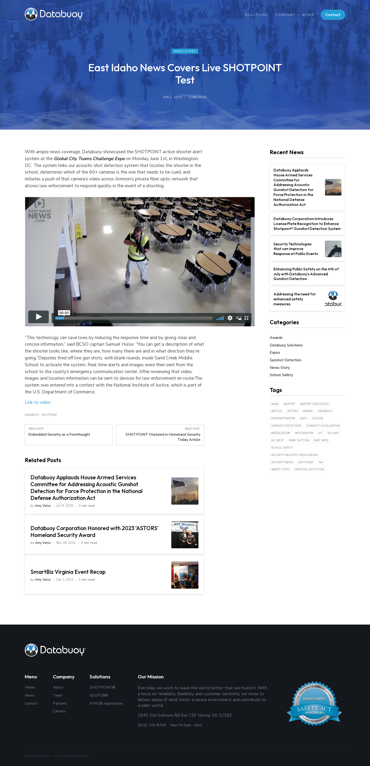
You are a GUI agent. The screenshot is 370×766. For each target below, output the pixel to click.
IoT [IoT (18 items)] (320, 433)
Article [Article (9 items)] (276, 411)
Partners (60, 703)
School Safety (281, 375)
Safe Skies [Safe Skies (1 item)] (321, 441)
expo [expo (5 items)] (303, 419)
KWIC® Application (106, 703)
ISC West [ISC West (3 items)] (277, 441)
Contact (332, 14)
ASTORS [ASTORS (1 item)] (292, 411)
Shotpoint (49, 415)
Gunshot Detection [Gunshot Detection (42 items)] (286, 426)
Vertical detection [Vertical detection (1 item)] (309, 470)
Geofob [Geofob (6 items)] (317, 419)
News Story (185, 51)
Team (58, 695)
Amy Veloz (43, 506)
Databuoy (32, 415)
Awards (276, 337)
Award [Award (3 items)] (308, 411)
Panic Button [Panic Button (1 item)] (299, 441)
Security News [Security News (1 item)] (282, 462)
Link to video (37, 403)
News (308, 15)
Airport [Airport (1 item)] (289, 404)
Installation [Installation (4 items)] (280, 433)
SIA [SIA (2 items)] (321, 462)
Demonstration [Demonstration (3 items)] (283, 419)
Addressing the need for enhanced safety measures (294, 299)
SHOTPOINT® (102, 687)
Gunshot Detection (285, 360)
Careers (59, 711)
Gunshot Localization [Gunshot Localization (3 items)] (323, 426)
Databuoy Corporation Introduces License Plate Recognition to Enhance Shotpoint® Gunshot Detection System (307, 224)
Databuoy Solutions (286, 345)
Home (30, 687)
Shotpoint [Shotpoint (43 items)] (306, 462)
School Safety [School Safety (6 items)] (282, 448)
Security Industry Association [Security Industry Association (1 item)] (294, 455)
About (58, 687)
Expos (275, 352)
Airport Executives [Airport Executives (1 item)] (314, 404)
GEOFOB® (99, 695)
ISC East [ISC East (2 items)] (333, 433)
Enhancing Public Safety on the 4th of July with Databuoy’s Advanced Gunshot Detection (306, 274)
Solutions (256, 15)
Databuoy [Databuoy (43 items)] (325, 411)
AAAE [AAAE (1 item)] (274, 404)
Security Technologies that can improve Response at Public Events (295, 249)
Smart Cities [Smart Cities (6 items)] (280, 470)
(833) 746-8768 (152, 725)
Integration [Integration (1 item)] (304, 433)
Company (284, 15)
